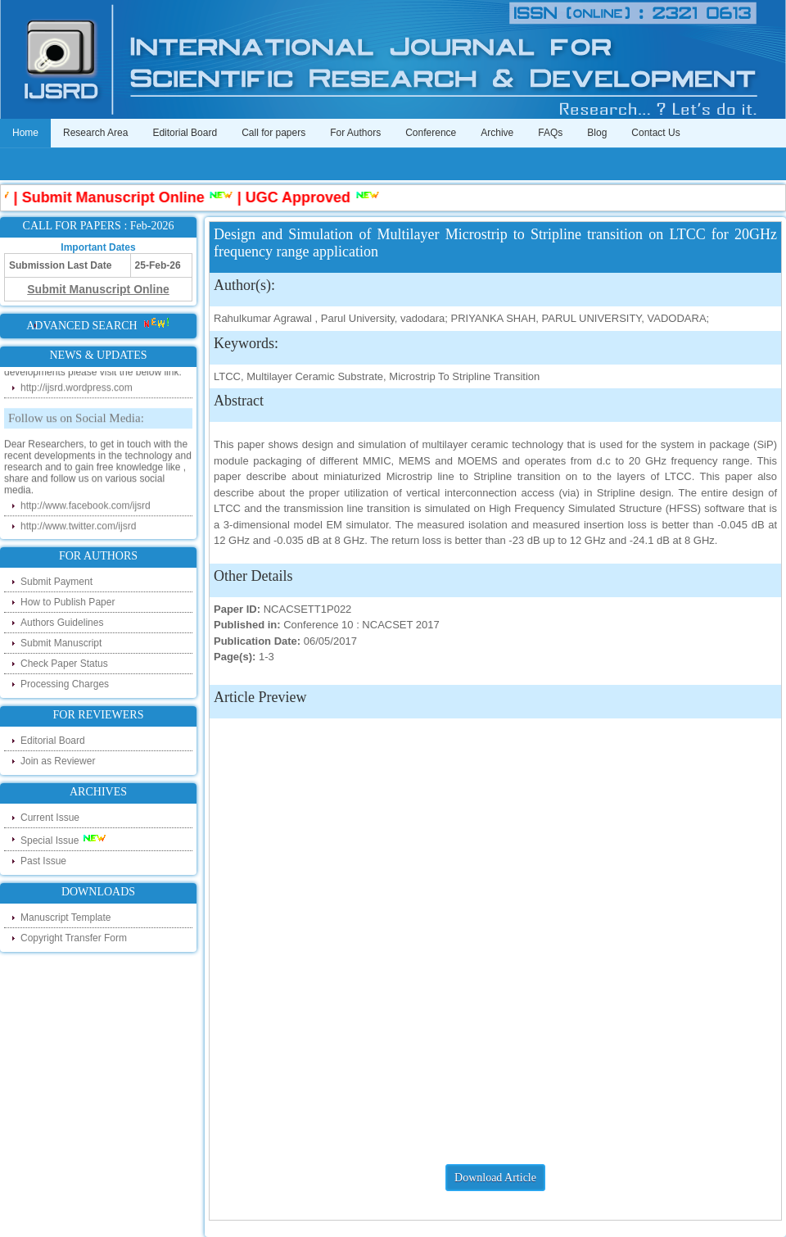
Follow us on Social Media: (76, 420)
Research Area (95, 132)
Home (25, 132)
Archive (497, 132)
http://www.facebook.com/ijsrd (85, 508)
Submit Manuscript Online (116, 197)
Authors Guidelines (61, 622)
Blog (597, 132)
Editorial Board (184, 132)
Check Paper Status (64, 663)
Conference (430, 132)
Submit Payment (56, 581)
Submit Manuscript (61, 643)
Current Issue (49, 817)
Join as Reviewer (57, 761)
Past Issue (43, 861)
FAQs (550, 132)
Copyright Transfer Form (73, 938)
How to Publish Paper (67, 602)
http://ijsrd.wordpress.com (76, 390)
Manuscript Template (65, 917)
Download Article (495, 1177)
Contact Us (655, 132)
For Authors (355, 132)
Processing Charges (64, 684)
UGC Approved (301, 197)
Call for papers (273, 132)
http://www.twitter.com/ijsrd (78, 528)
